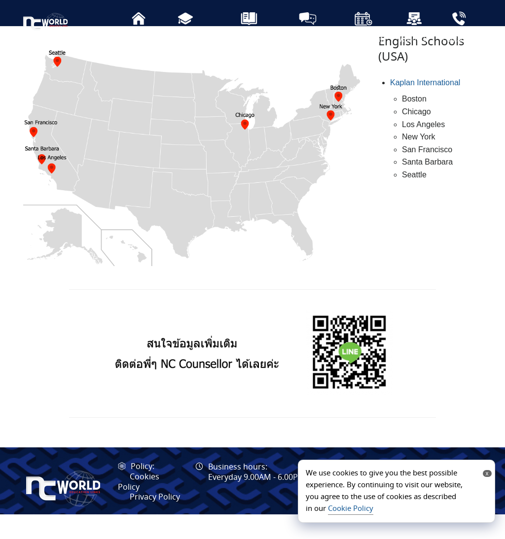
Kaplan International (425, 107)
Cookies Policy (138, 507)
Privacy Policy (155, 522)
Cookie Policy (350, 509)
